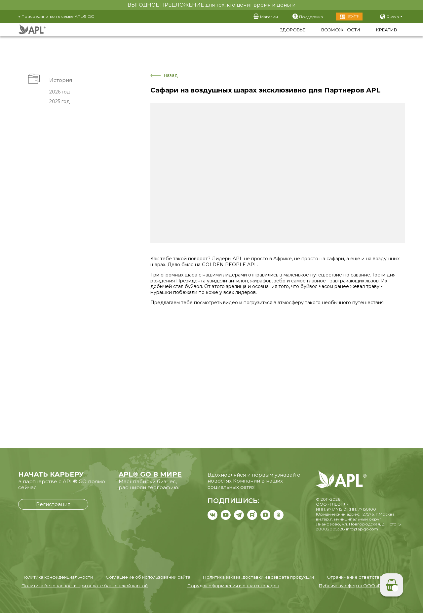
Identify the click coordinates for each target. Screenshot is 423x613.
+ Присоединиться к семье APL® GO (56, 16)
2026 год (59, 92)
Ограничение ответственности (362, 577)
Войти (353, 16)
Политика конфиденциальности (57, 577)
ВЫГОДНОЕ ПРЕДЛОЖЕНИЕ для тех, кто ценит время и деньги (211, 5)
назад (164, 75)
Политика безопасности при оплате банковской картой (84, 585)
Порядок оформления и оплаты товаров (233, 585)
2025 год (59, 101)
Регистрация (53, 504)
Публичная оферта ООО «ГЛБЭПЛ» (358, 585)
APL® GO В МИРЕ (150, 474)
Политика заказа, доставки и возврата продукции (258, 577)
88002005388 (330, 528)
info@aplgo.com (362, 528)
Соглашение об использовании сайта (148, 577)
